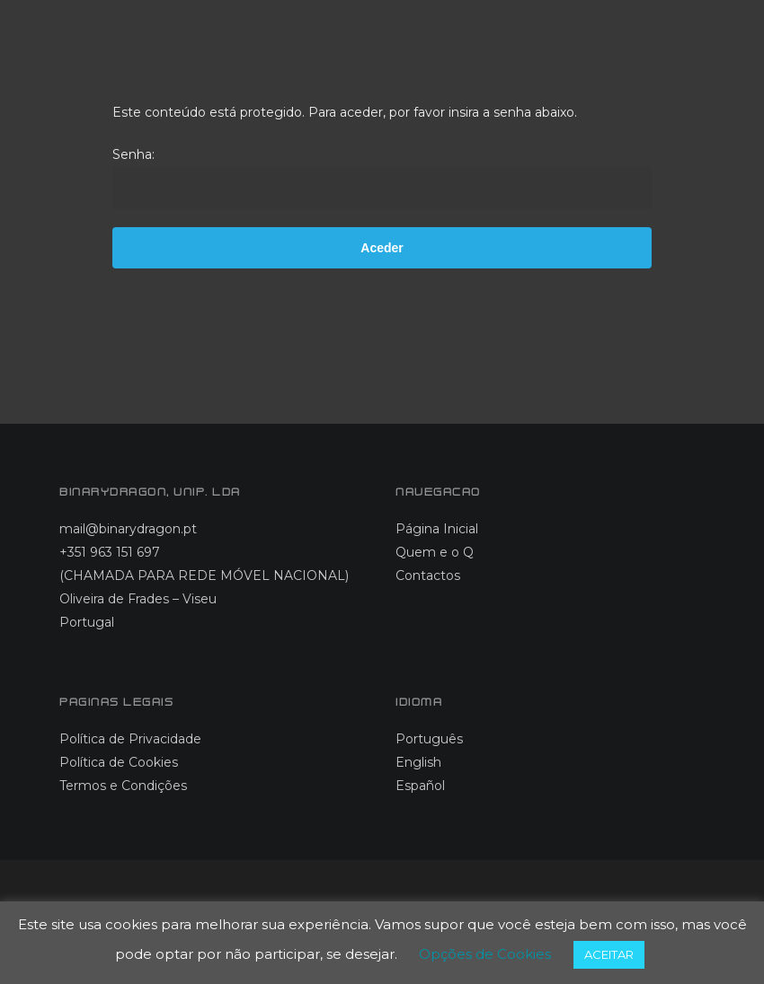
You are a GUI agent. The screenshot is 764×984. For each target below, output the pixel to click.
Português (429, 739)
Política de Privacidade (130, 739)
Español (420, 786)
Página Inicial (436, 529)
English (418, 762)
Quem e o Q (434, 552)
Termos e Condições (123, 786)
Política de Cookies (118, 762)
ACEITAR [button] (609, 954)
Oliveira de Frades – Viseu (138, 599)
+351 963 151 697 (109, 552)
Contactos (427, 575)
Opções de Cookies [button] (485, 953)
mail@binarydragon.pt (128, 529)
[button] (704, 45)
